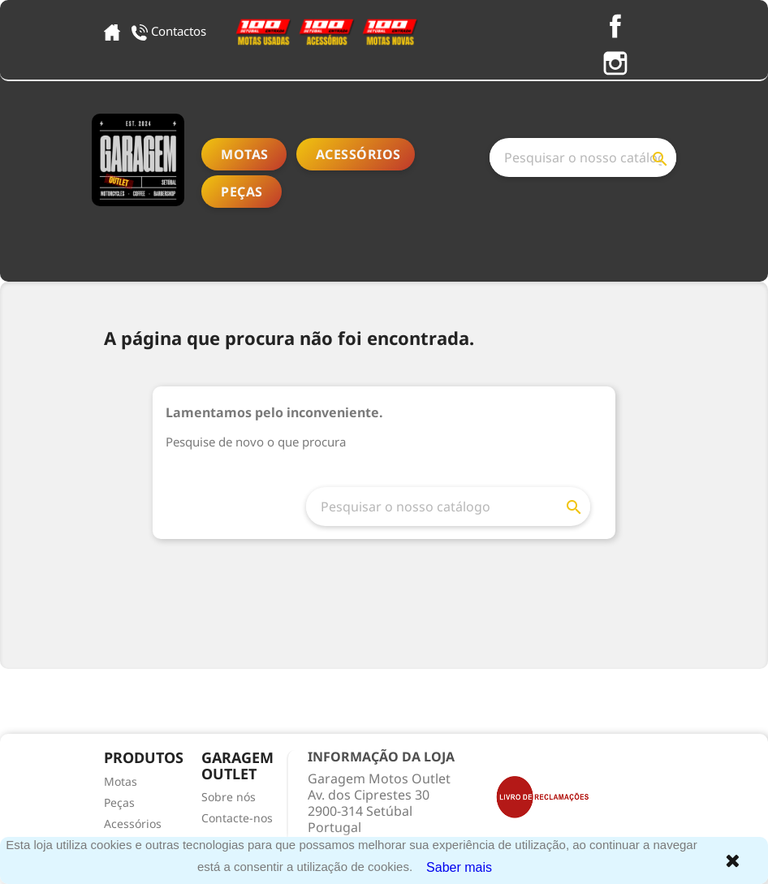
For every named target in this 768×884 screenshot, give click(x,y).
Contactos (170, 31)
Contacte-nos (237, 818)
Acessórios (358, 154)
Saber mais (459, 867)
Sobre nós (228, 796)
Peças (242, 192)
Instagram (615, 63)
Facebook (615, 26)
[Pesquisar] (583, 157)
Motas (245, 154)
